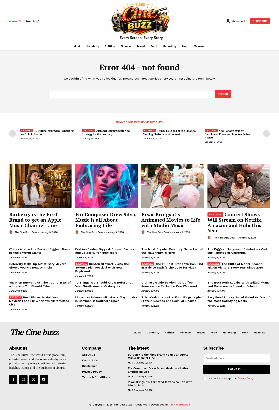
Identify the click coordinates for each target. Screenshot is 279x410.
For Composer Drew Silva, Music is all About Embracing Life (106, 219)
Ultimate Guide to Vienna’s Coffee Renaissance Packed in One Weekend (169, 284)
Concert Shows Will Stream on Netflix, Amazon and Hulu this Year (235, 222)
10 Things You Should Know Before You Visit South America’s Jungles (104, 284)
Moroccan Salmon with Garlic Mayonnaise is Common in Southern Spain (106, 299)
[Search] (223, 94)
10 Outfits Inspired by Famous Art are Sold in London (47, 132)
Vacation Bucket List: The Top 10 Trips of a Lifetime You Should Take (40, 284)
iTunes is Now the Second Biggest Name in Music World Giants (39, 250)
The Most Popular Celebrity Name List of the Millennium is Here (172, 250)
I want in (236, 369)
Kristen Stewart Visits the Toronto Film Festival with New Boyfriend (102, 267)
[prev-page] (12, 133)
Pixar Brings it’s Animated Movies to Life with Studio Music (170, 219)
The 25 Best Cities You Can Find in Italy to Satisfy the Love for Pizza (172, 265)
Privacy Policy (245, 378)
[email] (236, 358)
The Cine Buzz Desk (26, 232)
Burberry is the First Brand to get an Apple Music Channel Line (35, 219)
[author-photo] (11, 232)
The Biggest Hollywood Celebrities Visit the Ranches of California (237, 250)
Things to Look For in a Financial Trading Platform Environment (169, 132)
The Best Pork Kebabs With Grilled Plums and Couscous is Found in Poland (238, 284)
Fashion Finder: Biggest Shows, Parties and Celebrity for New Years (104, 250)
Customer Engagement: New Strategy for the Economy (106, 132)
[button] (33, 21)
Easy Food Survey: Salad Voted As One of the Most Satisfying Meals (238, 299)
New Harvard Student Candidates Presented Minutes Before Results (227, 134)
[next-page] (266, 133)
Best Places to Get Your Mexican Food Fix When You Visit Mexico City (39, 301)
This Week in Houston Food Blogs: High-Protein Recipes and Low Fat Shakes (171, 299)
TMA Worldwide (179, 404)
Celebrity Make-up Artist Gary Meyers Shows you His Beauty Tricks (37, 265)
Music (131, 362)
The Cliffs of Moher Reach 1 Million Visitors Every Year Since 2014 (235, 265)
